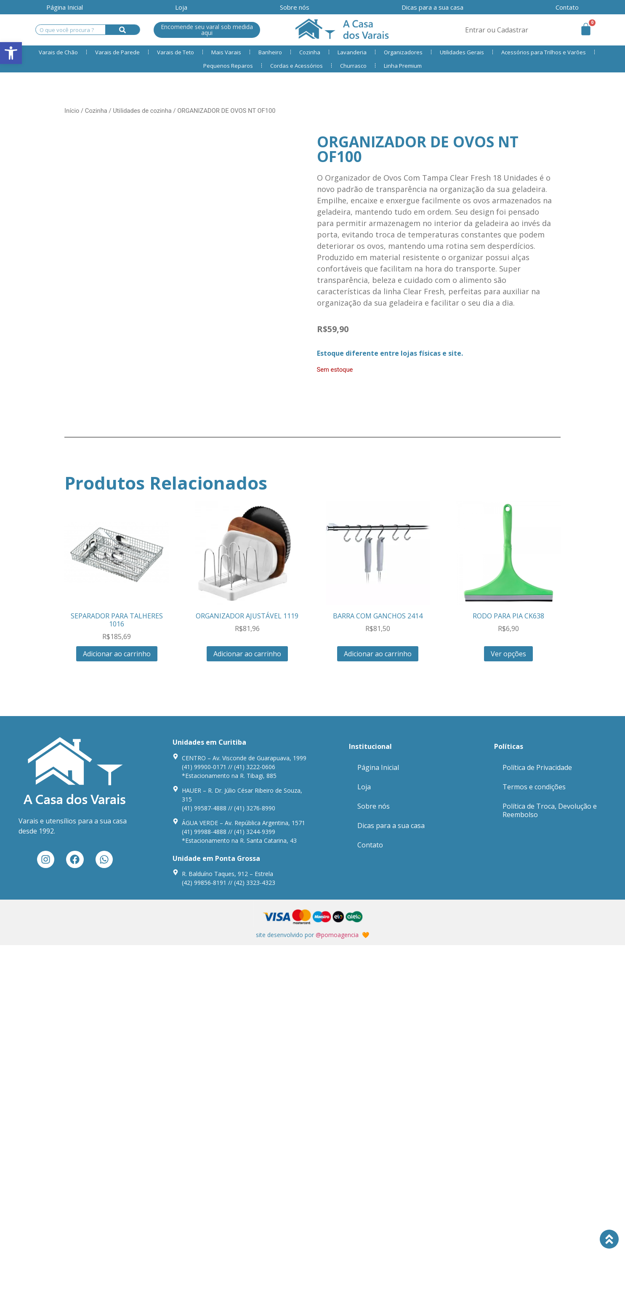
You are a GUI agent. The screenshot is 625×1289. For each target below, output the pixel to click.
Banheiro (270, 52)
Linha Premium (403, 65)
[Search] (122, 30)
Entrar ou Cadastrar (496, 30)
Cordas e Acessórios (296, 65)
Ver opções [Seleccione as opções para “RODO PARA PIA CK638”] (508, 653)
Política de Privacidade (537, 767)
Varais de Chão (58, 52)
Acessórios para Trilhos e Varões (543, 52)
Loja (181, 7)
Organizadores (403, 52)
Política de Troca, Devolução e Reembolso (550, 810)
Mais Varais (226, 52)
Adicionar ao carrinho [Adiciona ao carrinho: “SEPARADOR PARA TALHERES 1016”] (117, 653)
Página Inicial (64, 7)
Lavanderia (352, 52)
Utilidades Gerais (462, 52)
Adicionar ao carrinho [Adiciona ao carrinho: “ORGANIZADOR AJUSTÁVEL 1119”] (247, 653)
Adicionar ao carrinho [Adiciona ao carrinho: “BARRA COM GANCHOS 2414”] (378, 653)
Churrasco (353, 65)
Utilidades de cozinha (142, 111)
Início (71, 111)
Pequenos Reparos (228, 65)
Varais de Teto (175, 52)
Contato (370, 845)
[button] (11, 53)
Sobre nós (294, 7)
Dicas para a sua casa (432, 7)
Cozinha (309, 52)
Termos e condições (534, 786)
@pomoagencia (337, 935)
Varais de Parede (117, 52)
